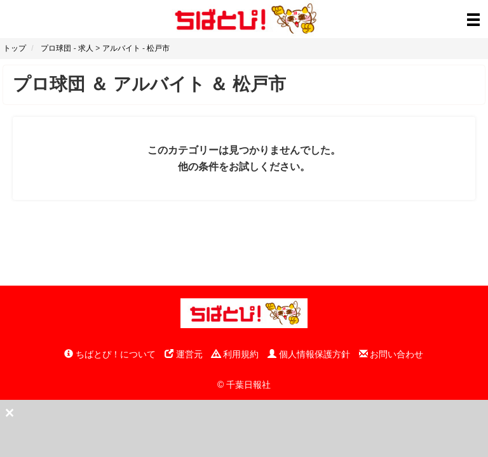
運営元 (184, 354)
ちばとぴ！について (110, 354)
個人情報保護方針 (309, 354)
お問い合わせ (391, 354)
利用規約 (235, 354)
